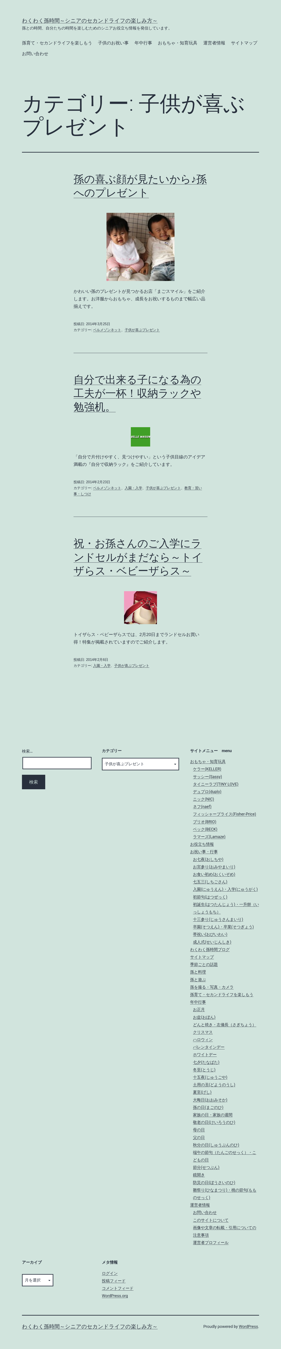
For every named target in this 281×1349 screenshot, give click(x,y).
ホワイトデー (205, 1054)
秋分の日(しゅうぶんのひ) (216, 1145)
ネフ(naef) (202, 806)
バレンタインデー (209, 1047)
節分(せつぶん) (206, 1167)
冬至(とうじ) (204, 1069)
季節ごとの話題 (204, 964)
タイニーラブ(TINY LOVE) (215, 784)
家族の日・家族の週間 (212, 1114)
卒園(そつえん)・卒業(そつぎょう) (223, 926)
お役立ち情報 (202, 844)
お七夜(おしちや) (208, 859)
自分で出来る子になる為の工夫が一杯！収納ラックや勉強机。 (137, 393)
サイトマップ (244, 43)
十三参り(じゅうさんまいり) (218, 919)
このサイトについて (211, 1220)
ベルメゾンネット (107, 330)
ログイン (110, 1273)
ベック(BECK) (205, 829)
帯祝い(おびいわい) (210, 934)
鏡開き (199, 1174)
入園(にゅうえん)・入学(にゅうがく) (225, 889)
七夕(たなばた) (206, 1062)
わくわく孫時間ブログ (210, 949)
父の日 (199, 1137)
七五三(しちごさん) (210, 881)
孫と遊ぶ (198, 979)
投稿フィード (114, 1280)
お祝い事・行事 (204, 851)
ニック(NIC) (203, 799)
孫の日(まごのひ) (208, 1107)
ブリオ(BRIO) (204, 821)
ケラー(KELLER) (207, 769)
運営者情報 (214, 43)
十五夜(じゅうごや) (210, 1077)
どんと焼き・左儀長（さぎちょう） (224, 1024)
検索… (27, 751)
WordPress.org (115, 1295)
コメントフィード (117, 1288)
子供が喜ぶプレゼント (142, 330)
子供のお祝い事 (113, 43)
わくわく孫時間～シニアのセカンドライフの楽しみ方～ (90, 21)
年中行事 (143, 43)
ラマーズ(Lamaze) (209, 836)
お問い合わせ (35, 53)
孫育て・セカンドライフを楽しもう (57, 43)
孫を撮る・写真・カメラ (212, 987)
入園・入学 (133, 488)
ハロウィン (203, 1039)
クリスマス (203, 1032)
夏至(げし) (202, 1092)
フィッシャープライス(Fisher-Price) (224, 814)
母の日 (199, 1129)
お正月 (199, 1009)
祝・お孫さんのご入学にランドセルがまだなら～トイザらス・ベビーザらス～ (138, 557)
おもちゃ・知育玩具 (177, 43)
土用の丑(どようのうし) (214, 1084)
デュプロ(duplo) (207, 791)
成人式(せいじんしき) (212, 942)
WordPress (248, 1326)
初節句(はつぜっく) (210, 897)
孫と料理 (198, 972)
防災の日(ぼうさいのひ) (214, 1182)
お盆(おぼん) (204, 1017)
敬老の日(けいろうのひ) (214, 1122)
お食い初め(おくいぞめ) (214, 874)
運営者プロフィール (211, 1242)
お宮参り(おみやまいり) (214, 866)
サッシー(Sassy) (207, 776)
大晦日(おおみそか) (210, 1099)
